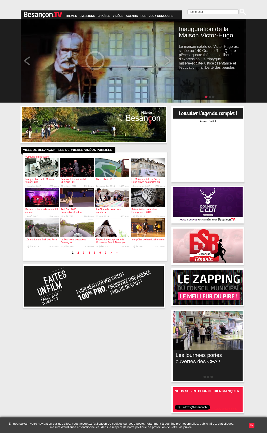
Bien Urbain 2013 (105, 179)
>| (117, 252)
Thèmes (71, 16)
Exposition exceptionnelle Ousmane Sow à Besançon (111, 241)
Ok (251, 425)
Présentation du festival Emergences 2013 (144, 210)
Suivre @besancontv (225, 408)
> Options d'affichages (36, 156)
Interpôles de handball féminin (147, 239)
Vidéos (118, 16)
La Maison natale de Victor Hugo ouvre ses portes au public (146, 182)
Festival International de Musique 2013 (74, 180)
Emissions (87, 16)
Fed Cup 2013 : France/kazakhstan (71, 210)
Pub (143, 16)
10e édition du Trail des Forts (41, 239)
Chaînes (104, 16)
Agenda (132, 16)
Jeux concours (161, 16)
